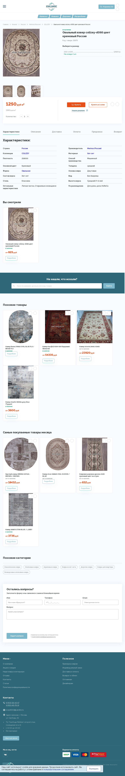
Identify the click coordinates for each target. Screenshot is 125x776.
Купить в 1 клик (98, 105)
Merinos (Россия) (35, 24)
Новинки (55, 16)
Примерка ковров (70, 664)
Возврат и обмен (69, 676)
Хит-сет (90, 153)
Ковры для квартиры (105, 567)
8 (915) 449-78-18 (12, 705)
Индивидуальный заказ (72, 668)
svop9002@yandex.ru (15, 710)
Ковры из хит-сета (69, 567)
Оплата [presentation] (76, 132)
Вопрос (10, 607)
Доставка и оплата (70, 672)
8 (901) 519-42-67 (12, 703)
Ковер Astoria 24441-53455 (89, 346)
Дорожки (67, 16)
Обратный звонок (11, 738)
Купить (78, 105)
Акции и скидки (9, 668)
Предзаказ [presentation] (97, 132)
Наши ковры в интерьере (13, 672)
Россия (23, 24)
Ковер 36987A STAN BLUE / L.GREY (18, 529)
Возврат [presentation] (118, 132)
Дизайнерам (67, 683)
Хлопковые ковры (32, 567)
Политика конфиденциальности (16, 687)
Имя (8, 598)
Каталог (43, 16)
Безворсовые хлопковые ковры (16, 572)
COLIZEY (47, 24)
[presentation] (25, 625)
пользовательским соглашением (58, 769)
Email (85, 598)
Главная (5, 24)
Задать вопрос (17, 636)
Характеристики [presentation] (11, 132)
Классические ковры (12, 567)
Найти (109, 286)
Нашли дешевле (78, 110)
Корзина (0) (108, 7)
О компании (8, 664)
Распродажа (80, 16)
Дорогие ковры (87, 567)
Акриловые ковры (50, 567)
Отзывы (6, 676)
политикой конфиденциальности (44, 637)
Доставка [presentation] (57, 132)
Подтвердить (94, 769)
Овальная (26, 171)
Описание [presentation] (36, 132)
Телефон (48, 598)
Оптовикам (67, 679)
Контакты (7, 679)
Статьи (6, 683)
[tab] (11, 131)
